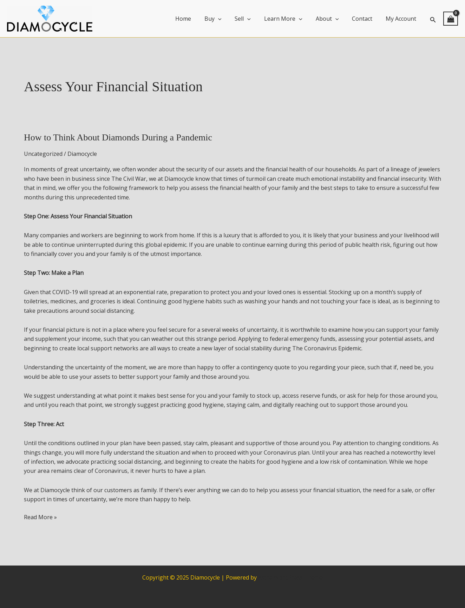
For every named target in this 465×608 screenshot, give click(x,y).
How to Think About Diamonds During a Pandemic (118, 137)
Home (197, 18)
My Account (402, 18)
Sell (252, 19)
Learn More (290, 19)
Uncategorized (43, 154)
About (332, 19)
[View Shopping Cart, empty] (450, 19)
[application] (229, 19)
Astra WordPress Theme (290, 577)
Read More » (40, 517)
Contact (365, 18)
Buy (224, 19)
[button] (433, 18)
